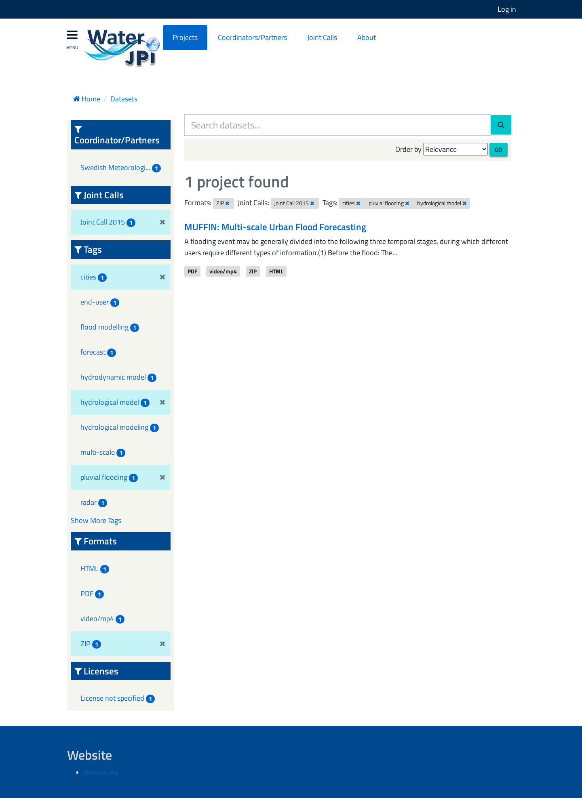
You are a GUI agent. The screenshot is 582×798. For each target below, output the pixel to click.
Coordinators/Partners (252, 37)
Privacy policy (100, 772)
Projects (185, 37)
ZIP (253, 271)
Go (498, 149)
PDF (192, 271)
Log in (507, 9)
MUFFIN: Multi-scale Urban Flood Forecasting (275, 227)
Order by (408, 149)
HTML (276, 271)
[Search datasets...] (337, 125)
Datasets (123, 98)
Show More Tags (96, 520)
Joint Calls (322, 37)
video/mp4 (223, 271)
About (366, 37)
